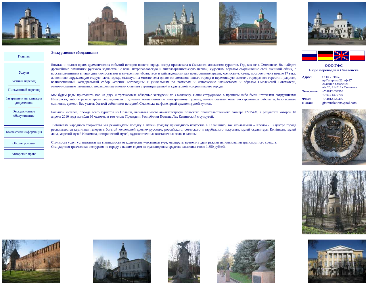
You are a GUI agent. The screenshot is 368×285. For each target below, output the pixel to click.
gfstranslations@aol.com (339, 103)
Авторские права (24, 154)
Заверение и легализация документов (24, 100)
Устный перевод (24, 81)
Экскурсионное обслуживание (24, 113)
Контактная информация (24, 132)
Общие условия (23, 143)
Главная (24, 56)
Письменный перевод (24, 90)
